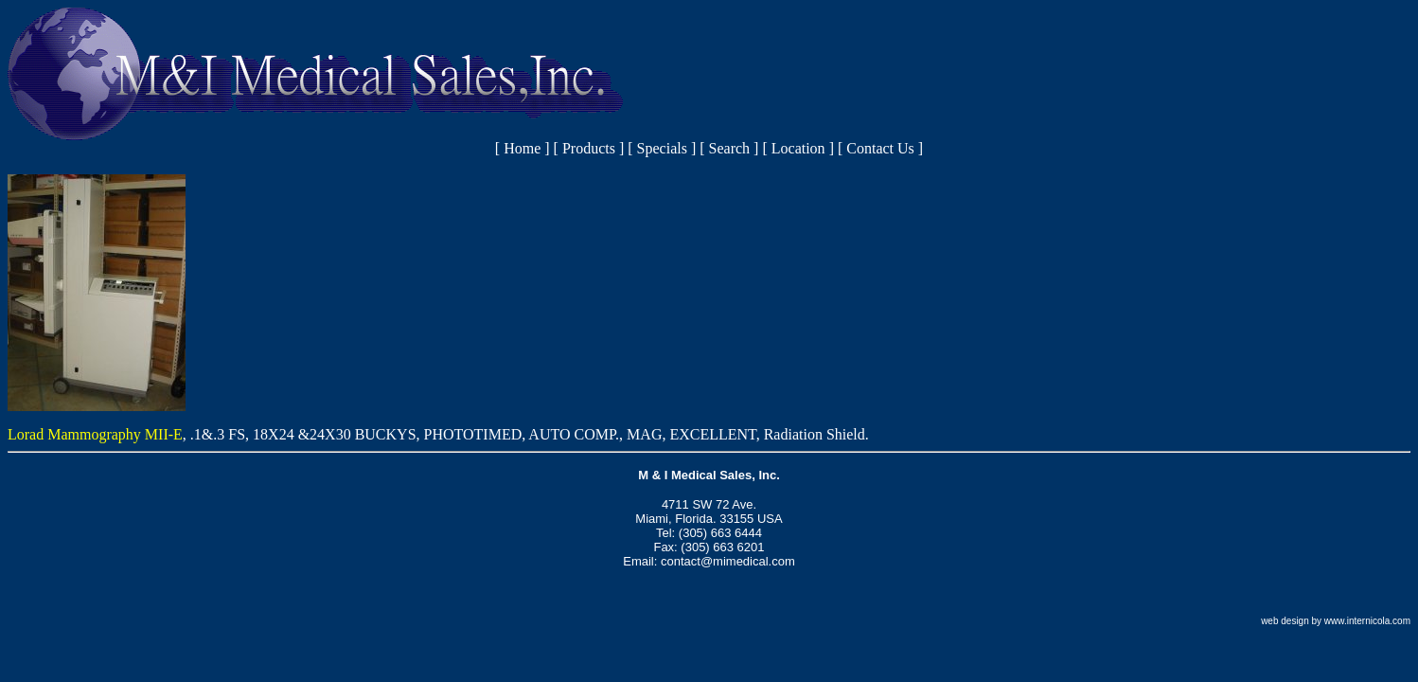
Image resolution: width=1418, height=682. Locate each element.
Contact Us (880, 148)
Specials (662, 148)
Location (798, 148)
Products (588, 148)
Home (522, 148)
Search (730, 148)
